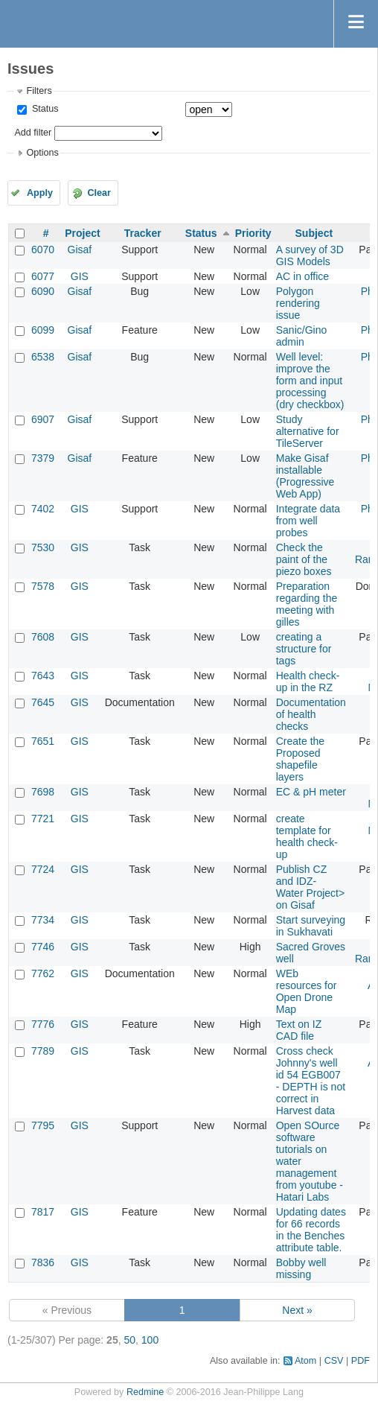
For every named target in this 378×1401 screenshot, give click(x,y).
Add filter (32, 132)
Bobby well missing (301, 1268)
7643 (42, 676)
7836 (42, 1262)
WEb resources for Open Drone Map (306, 991)
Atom (305, 1361)
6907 (42, 419)
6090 (42, 291)
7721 (42, 819)
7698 (42, 792)
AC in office (302, 276)
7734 (42, 920)
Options (42, 152)
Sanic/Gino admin (301, 336)
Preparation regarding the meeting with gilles (307, 604)
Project (82, 233)
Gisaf (80, 249)
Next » (297, 1310)
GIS (80, 276)
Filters (38, 91)
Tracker (142, 233)
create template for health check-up (307, 836)
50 (129, 1340)
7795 (42, 1125)
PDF (360, 1361)
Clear (99, 193)
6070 (42, 249)
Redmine (145, 1392)
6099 (42, 330)
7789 (42, 1051)
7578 (42, 586)
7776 (42, 1024)
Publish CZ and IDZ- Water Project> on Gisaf (310, 887)
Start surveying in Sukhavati (310, 926)
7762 (42, 973)
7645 (42, 702)
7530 (42, 547)
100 (149, 1340)
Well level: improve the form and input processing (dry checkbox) (310, 380)
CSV (334, 1361)
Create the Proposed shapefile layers (300, 759)
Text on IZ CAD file (298, 1030)
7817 (42, 1212)
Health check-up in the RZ (308, 681)
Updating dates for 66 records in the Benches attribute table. (311, 1230)
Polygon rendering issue (298, 303)
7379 (42, 458)
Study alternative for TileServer (307, 431)
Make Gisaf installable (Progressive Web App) (305, 476)
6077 (42, 276)
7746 (42, 947)
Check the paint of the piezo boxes (304, 559)
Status (43, 109)
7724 (42, 869)
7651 (42, 741)
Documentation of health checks (311, 714)
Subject (314, 233)
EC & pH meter (311, 792)
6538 (42, 357)
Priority (253, 233)
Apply (40, 193)
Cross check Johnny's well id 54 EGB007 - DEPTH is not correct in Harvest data (310, 1080)
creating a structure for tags (304, 649)
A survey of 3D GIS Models (310, 255)
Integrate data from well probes (308, 521)
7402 (42, 509)
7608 (42, 637)
